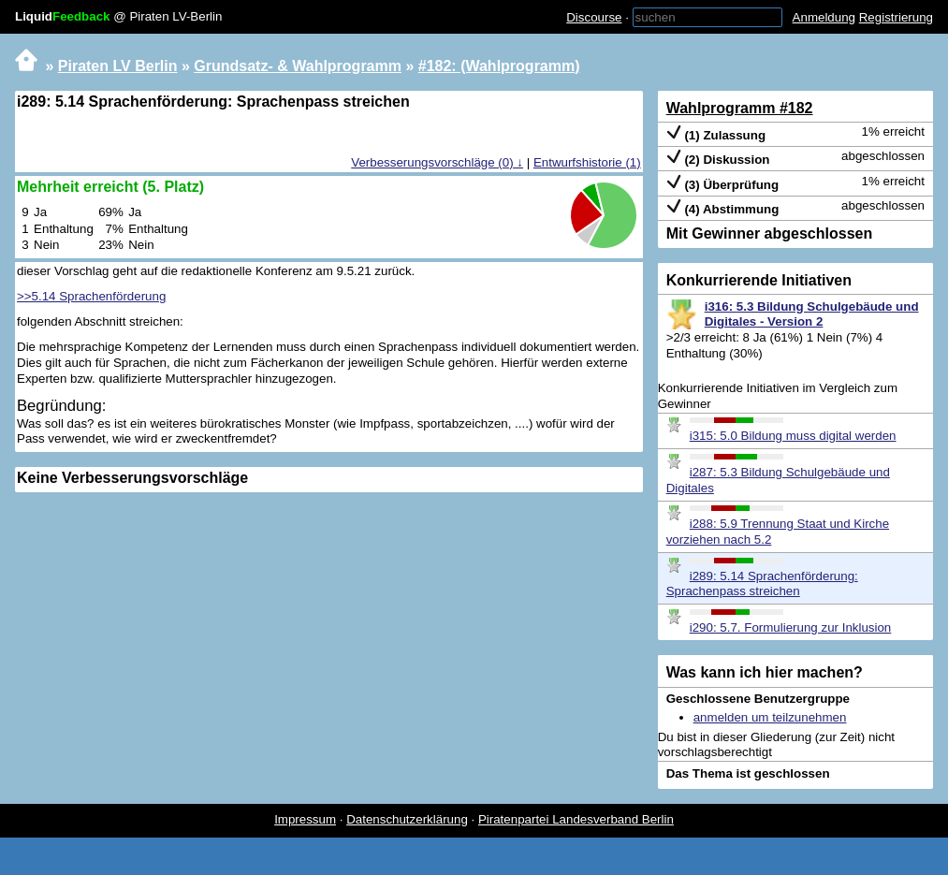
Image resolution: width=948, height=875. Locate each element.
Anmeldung (824, 17)
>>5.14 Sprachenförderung (91, 296)
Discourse (593, 17)
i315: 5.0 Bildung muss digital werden (793, 436)
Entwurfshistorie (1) (587, 162)
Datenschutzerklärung (407, 819)
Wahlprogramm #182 (739, 108)
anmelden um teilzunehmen (770, 717)
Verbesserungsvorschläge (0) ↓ (437, 162)
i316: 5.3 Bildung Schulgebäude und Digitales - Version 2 (812, 314)
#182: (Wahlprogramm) (499, 66)
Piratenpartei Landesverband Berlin (576, 819)
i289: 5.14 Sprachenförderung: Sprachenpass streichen (762, 584)
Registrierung (896, 17)
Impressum (305, 819)
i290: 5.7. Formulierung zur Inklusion (791, 627)
